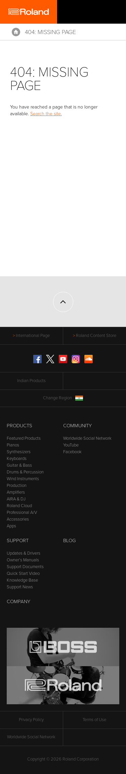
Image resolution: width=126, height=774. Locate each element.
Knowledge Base (22, 580)
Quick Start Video (23, 573)
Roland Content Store (96, 335)
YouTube (71, 445)
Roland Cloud (19, 505)
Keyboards (17, 458)
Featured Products (24, 438)
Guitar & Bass (19, 465)
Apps (11, 526)
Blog (69, 540)
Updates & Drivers (23, 553)
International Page (33, 335)
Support (18, 540)
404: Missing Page (50, 32)
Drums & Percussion (25, 472)
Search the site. (46, 114)
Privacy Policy (31, 719)
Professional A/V (22, 512)
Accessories (18, 519)
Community (77, 426)
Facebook (72, 452)
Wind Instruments (23, 479)
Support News (20, 587)
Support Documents (25, 566)
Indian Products (31, 380)
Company (18, 601)
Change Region (63, 398)
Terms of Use (94, 719)
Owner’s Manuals (23, 560)
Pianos (13, 445)
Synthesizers (19, 452)
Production (17, 485)
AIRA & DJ (16, 499)
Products (19, 426)
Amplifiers (16, 492)
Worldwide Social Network (87, 438)
